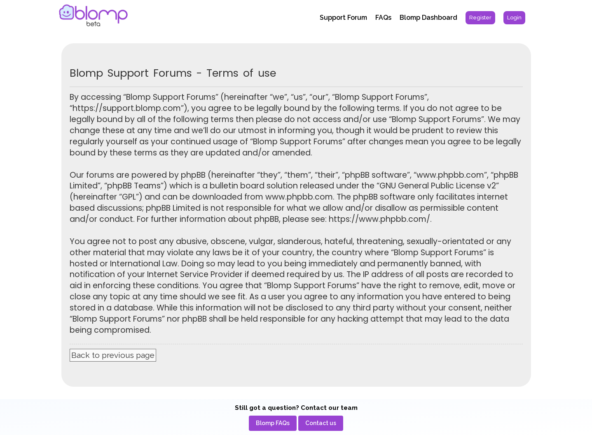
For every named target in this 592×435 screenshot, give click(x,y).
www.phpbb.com (299, 197)
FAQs (383, 17)
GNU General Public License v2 (437, 186)
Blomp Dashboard (428, 17)
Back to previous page (112, 355)
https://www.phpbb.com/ (379, 219)
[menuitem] (480, 17)
